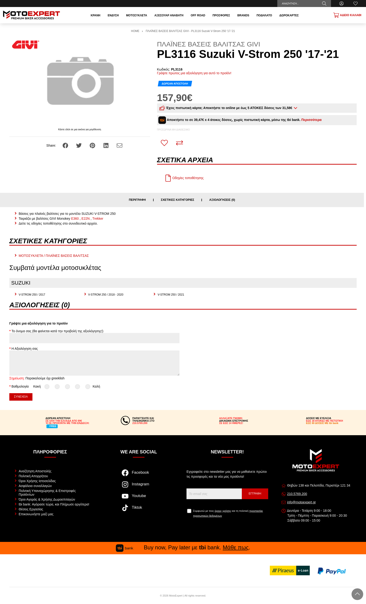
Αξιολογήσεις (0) (222, 200)
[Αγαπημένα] (355, 3)
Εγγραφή (255, 493)
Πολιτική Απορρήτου (33, 476)
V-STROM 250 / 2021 (171, 294)
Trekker (97, 218)
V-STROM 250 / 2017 (32, 294)
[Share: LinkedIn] (106, 145)
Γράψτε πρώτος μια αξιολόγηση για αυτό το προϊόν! (194, 73)
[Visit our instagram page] (138, 487)
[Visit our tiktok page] (138, 510)
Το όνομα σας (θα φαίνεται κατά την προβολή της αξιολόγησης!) (57, 331)
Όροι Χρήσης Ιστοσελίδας (37, 481)
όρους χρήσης (223, 510)
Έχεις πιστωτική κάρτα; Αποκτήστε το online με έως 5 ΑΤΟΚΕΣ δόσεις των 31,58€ (226, 108)
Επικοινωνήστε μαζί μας (36, 514)
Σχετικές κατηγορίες (177, 200)
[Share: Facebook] (66, 145)
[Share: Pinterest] (93, 145)
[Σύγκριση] (179, 143)
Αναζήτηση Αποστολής (35, 471)
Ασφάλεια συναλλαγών (35, 486)
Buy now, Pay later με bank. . (183, 547)
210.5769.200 (297, 494)
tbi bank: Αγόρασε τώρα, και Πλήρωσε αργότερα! (54, 504)
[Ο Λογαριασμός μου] (341, 3)
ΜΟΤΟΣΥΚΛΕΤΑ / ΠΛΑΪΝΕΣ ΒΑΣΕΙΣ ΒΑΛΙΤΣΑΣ (54, 256)
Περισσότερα (311, 120)
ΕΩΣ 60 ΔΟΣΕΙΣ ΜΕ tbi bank (322, 423)
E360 (75, 218)
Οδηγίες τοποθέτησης (184, 178)
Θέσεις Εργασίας (31, 509)
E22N (85, 218)
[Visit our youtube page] (138, 498)
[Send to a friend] (119, 145)
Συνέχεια (21, 396)
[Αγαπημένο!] (164, 143)
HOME (135, 31)
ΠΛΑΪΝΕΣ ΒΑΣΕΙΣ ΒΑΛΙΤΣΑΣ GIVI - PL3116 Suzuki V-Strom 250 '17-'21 (190, 31)
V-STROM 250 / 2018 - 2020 (105, 294)
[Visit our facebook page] (138, 475)
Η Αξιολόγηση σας (24, 348)
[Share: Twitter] (79, 145)
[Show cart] (347, 15)
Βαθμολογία (20, 386)
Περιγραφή (137, 200)
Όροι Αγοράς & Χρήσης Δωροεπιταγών (47, 499)
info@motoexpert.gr (301, 502)
